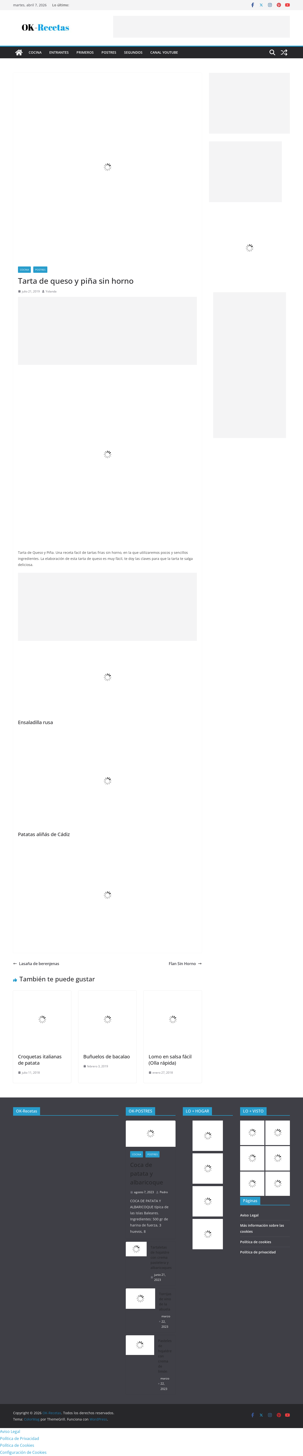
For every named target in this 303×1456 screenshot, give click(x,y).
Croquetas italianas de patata (40, 1059)
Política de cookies (255, 1242)
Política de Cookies (17, 1445)
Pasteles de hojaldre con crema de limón (165, 1356)
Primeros (85, 52)
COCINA (35, 52)
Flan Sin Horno (185, 963)
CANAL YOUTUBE (164, 52)
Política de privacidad (258, 1252)
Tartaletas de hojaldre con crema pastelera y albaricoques (161, 1257)
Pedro (164, 1192)
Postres (108, 52)
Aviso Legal (249, 1215)
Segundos (133, 52)
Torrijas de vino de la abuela (165, 1301)
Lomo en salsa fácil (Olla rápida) (170, 1059)
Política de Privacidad (19, 1438)
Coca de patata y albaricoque (146, 1173)
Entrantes (59, 52)
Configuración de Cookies (23, 1452)
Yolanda (51, 291)
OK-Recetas (26, 1111)
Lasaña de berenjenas (36, 963)
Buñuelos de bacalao (106, 1056)
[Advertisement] (201, 27)
